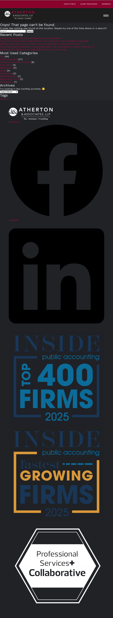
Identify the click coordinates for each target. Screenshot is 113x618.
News (3, 70)
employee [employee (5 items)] (4, 99)
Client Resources (88, 4)
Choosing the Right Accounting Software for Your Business (33, 49)
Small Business (8, 59)
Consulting (6, 73)
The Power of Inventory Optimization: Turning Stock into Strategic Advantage (44, 41)
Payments (106, 4)
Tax (2, 56)
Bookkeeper (6, 81)
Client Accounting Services (15, 62)
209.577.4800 (70, 4)
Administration (8, 76)
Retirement (6, 67)
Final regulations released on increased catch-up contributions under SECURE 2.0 (47, 46)
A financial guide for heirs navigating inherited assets (30, 38)
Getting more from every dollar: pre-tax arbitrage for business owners (40, 43)
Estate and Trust (9, 79)
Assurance (6, 65)
